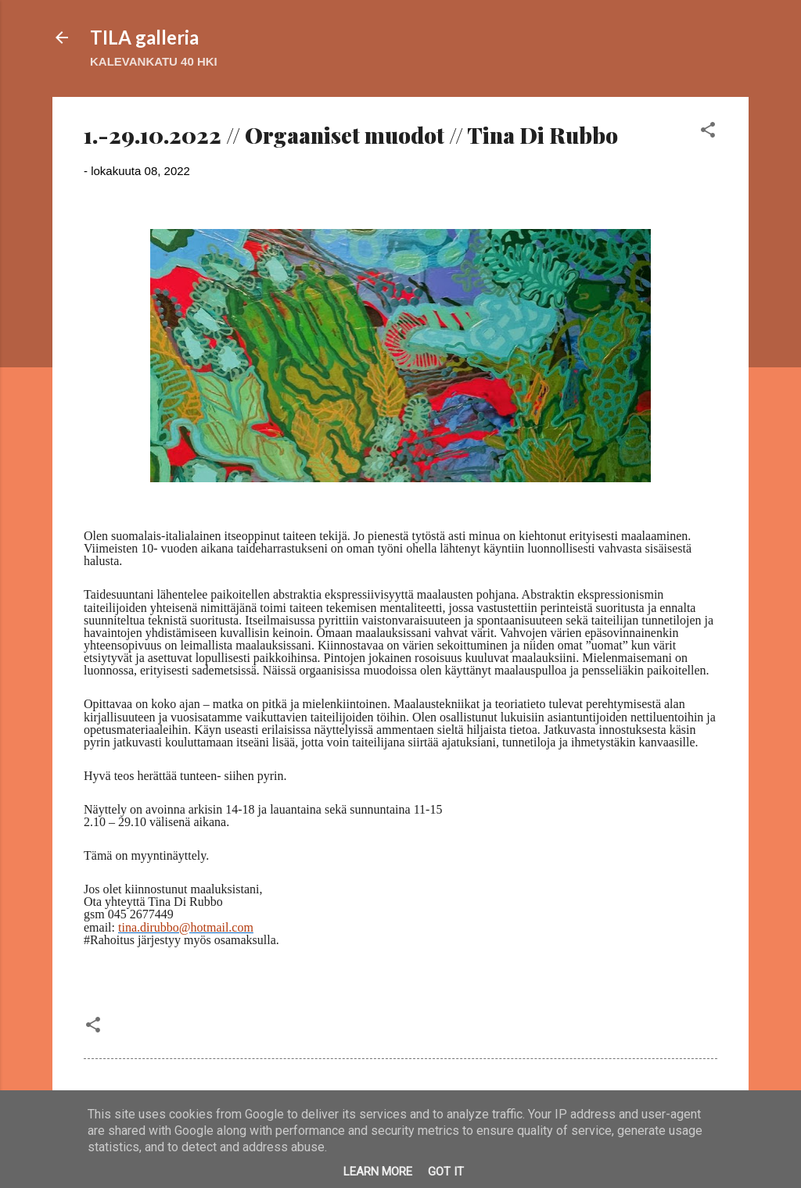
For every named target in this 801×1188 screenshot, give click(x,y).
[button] (708, 132)
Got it (446, 1172)
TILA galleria (144, 37)
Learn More (377, 1172)
